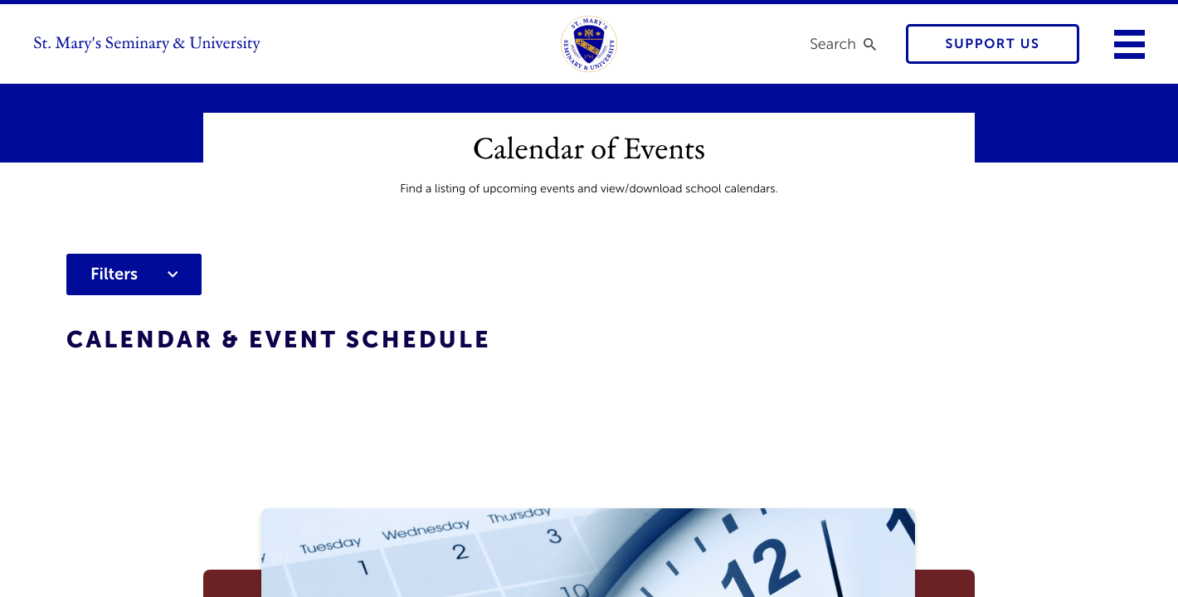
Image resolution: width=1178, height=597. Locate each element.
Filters (134, 274)
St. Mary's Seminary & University (146, 44)
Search (833, 44)
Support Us (993, 44)
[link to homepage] (589, 44)
